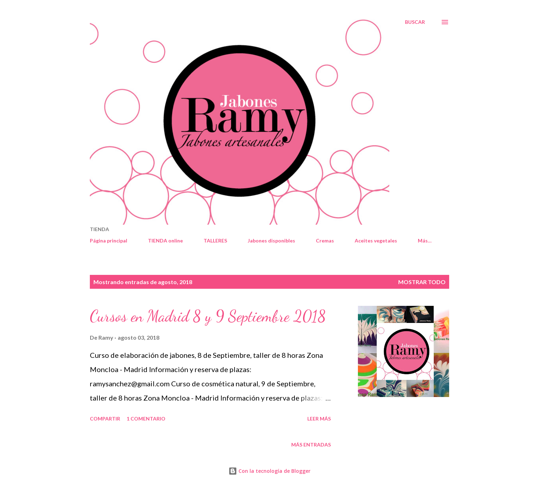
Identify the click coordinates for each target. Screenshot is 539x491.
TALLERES (215, 240)
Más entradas (311, 445)
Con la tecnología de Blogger (269, 471)
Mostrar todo (422, 281)
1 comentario (146, 419)
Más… (425, 240)
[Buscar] (415, 22)
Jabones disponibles (271, 240)
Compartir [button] (105, 419)
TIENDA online (165, 240)
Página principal (108, 240)
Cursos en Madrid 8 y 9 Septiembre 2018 (208, 316)
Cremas (325, 240)
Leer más (319, 419)
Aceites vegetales (376, 240)
